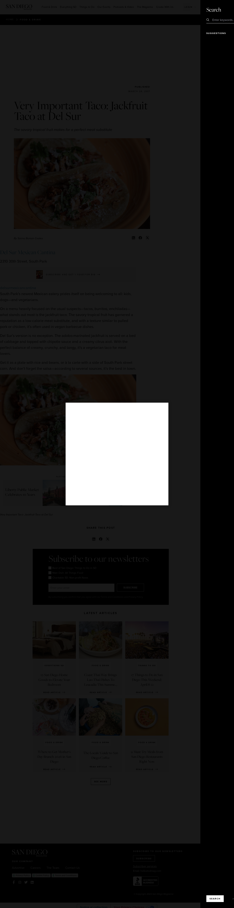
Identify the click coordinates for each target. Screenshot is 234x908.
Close (220, 9)
